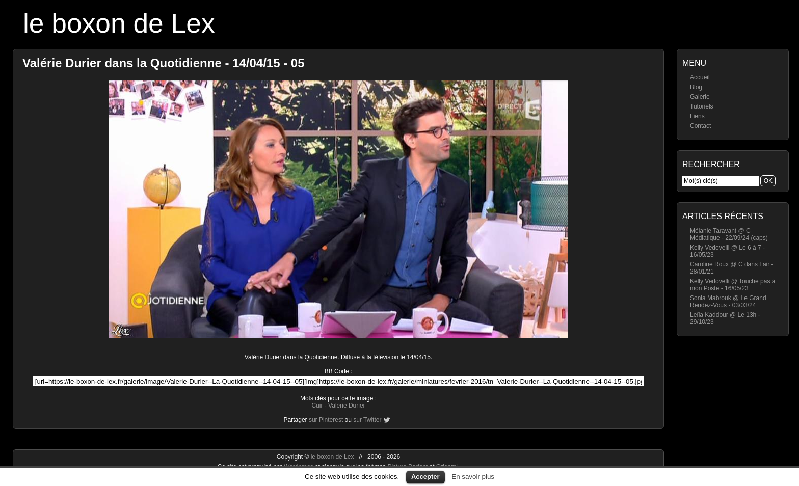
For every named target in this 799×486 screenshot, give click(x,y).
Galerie (700, 96)
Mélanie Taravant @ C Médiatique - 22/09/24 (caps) (729, 234)
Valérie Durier (346, 405)
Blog (696, 87)
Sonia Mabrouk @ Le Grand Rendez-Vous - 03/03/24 (728, 301)
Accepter (425, 476)
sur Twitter (367, 419)
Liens (697, 116)
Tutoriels (701, 106)
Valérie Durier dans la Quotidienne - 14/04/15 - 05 (163, 63)
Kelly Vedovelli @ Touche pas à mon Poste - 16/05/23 (732, 285)
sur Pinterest (326, 419)
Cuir (317, 405)
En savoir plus (472, 476)
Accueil (700, 77)
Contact (700, 125)
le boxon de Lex (119, 23)
